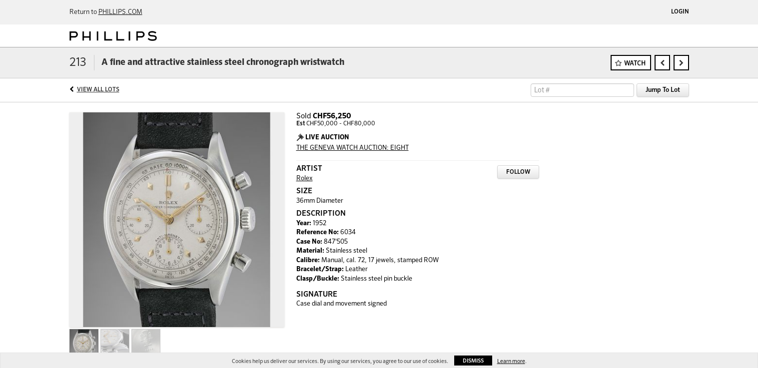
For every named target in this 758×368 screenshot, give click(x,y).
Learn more (511, 361)
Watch (635, 63)
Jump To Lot (663, 90)
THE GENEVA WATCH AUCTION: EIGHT (352, 148)
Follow (518, 172)
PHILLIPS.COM (120, 12)
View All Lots (98, 90)
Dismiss (473, 361)
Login (680, 12)
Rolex (304, 178)
